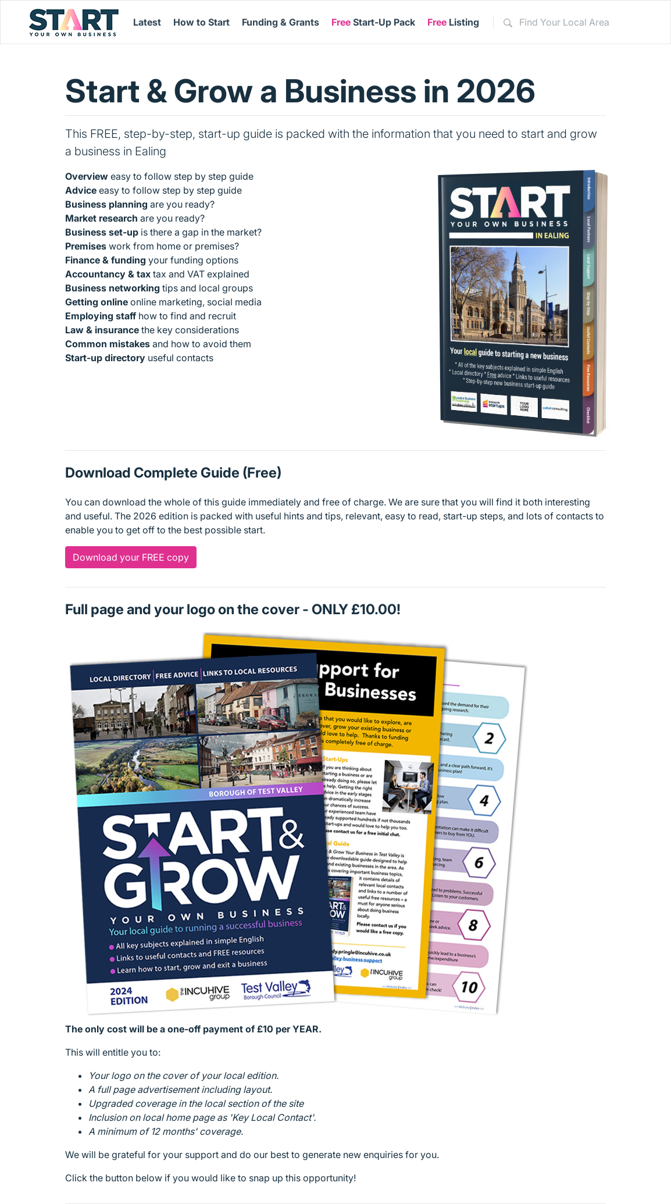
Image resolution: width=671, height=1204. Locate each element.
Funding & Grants (280, 22)
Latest (147, 22)
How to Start (201, 22)
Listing (453, 22)
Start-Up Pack (373, 22)
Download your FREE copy (131, 557)
